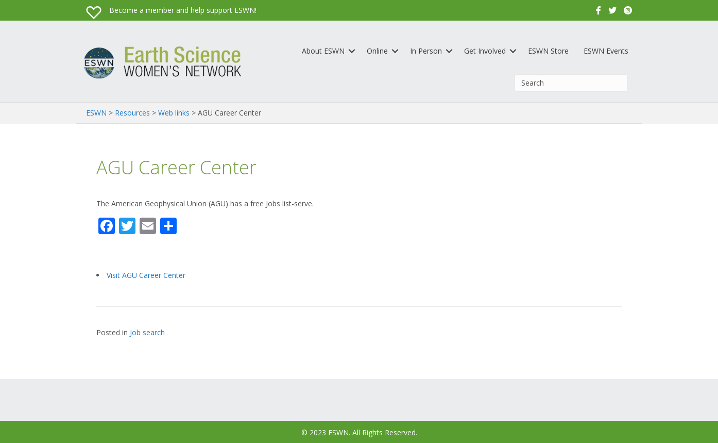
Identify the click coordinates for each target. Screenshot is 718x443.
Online (377, 51)
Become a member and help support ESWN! (183, 10)
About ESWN (323, 51)
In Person (426, 51)
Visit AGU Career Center (146, 275)
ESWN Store (548, 51)
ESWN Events (606, 51)
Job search (147, 332)
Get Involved (485, 51)
